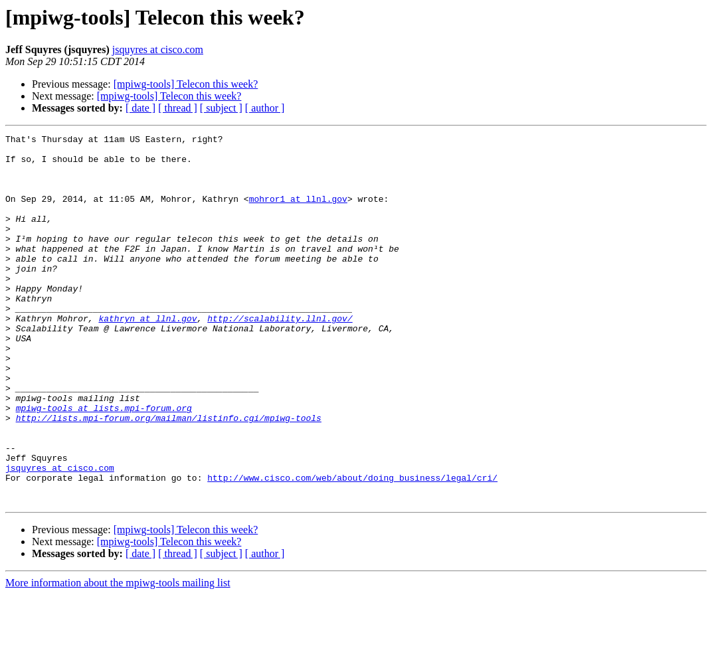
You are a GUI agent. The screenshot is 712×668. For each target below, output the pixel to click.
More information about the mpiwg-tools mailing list (117, 656)
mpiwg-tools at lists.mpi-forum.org (104, 463)
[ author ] (265, 108)
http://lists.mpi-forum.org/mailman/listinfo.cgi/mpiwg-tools (168, 475)
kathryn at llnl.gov (147, 356)
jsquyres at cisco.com (157, 49)
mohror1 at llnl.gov (298, 212)
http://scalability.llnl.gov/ (279, 356)
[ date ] (140, 108)
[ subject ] (221, 108)
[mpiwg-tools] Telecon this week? (186, 84)
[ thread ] (177, 108)
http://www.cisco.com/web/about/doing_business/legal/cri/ (352, 547)
